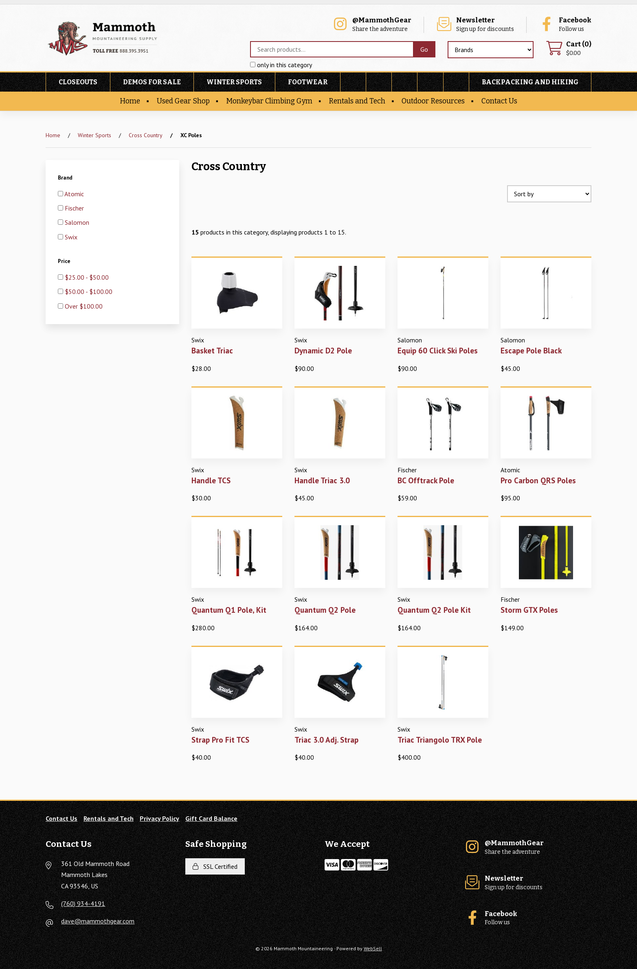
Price (65, 261)
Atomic (74, 194)
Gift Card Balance (211, 818)
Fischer (74, 208)
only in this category (281, 65)
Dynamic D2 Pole (323, 350)
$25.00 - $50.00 (87, 277)
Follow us (564, 25)
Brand (66, 177)
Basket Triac (212, 350)
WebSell (373, 948)
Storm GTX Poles (529, 610)
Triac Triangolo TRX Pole (440, 739)
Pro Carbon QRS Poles (538, 480)
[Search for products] (331, 49)
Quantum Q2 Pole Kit (434, 610)
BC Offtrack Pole (426, 480)
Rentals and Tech (357, 101)
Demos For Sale (152, 82)
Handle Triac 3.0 (322, 480)
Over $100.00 (84, 306)
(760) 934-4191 (83, 903)
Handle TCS (211, 480)
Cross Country (146, 135)
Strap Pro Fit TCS (220, 739)
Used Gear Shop (183, 101)
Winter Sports (234, 82)
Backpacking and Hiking (530, 82)
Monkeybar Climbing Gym (269, 101)
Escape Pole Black (531, 350)
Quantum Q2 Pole (325, 610)
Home (130, 101)
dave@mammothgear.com (97, 921)
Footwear (307, 82)
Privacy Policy (159, 818)
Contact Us (499, 101)
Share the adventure (371, 25)
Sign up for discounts (475, 25)
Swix (71, 237)
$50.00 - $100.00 (88, 291)
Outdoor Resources (433, 101)
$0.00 (568, 49)
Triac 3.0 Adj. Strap (326, 739)
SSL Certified (215, 866)
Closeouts (78, 82)
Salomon (77, 222)
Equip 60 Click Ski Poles (438, 350)
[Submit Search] (424, 49)
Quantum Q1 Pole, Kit (228, 610)
